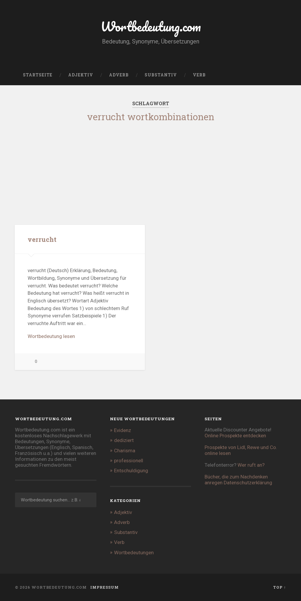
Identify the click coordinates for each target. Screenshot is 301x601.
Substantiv (161, 75)
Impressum (104, 587)
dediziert (124, 440)
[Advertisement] (150, 169)
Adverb (119, 75)
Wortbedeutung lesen (51, 336)
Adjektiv (80, 75)
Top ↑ (279, 587)
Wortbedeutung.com (151, 26)
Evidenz (122, 430)
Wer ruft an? (251, 465)
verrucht (42, 239)
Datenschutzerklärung (248, 483)
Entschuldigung (131, 470)
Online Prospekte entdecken (235, 435)
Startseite (37, 75)
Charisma (124, 450)
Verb (199, 75)
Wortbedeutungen (134, 552)
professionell (128, 460)
